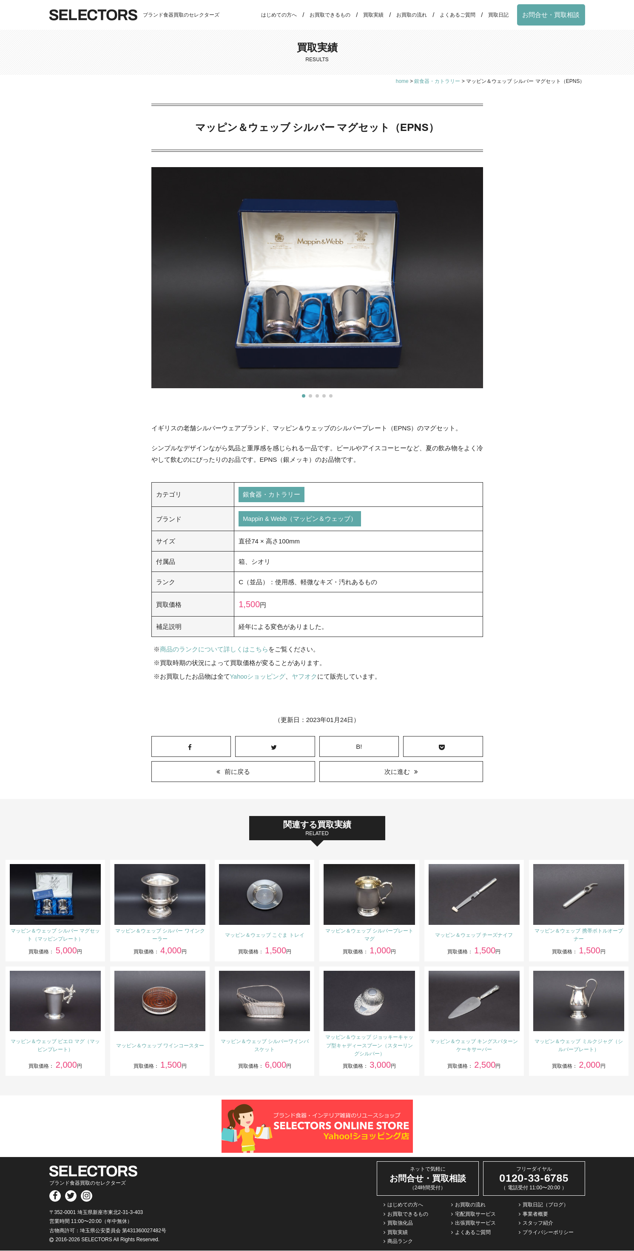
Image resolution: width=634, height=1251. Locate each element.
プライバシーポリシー (548, 1233)
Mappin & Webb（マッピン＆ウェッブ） (300, 519)
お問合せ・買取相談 (551, 14)
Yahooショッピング (258, 677)
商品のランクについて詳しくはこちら (214, 650)
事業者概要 (535, 1214)
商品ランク (400, 1242)
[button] (303, 396)
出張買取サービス (475, 1223)
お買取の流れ (411, 15)
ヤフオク (305, 677)
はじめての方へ (279, 15)
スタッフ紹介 (538, 1223)
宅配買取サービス (475, 1214)
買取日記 (498, 15)
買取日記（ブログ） (546, 1205)
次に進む (397, 772)
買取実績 (373, 15)
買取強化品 (400, 1223)
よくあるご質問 (457, 15)
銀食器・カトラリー (271, 494)
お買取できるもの (330, 15)
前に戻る (237, 772)
